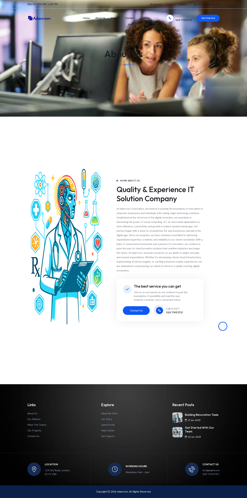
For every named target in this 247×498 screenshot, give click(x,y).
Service (115, 18)
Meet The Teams (36, 424)
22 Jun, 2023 (193, 436)
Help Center (108, 430)
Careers (171, 4)
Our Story (106, 419)
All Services (155, 4)
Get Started (208, 18)
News (183, 4)
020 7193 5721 (183, 20)
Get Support (108, 436)
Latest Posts (108, 424)
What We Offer (109, 413)
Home (86, 18)
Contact (130, 18)
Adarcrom (122, 491)
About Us (100, 18)
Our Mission (33, 419)
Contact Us (136, 310)
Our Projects (34, 430)
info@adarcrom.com (209, 4)
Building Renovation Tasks (201, 415)
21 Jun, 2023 (192, 420)
